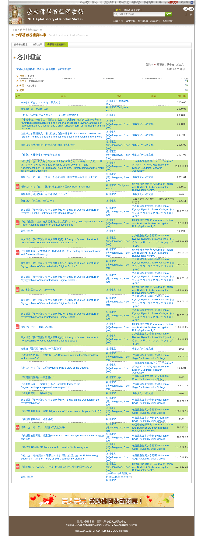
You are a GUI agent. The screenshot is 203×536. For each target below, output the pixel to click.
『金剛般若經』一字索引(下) (36, 393)
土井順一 (111, 473)
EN (191, 9)
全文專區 (131, 21)
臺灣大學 (82, 521)
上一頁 (188, 14)
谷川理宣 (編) (113, 377)
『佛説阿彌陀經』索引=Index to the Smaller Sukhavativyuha (54, 447)
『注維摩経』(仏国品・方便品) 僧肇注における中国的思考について (57, 466)
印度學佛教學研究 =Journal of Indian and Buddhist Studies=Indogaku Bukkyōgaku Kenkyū (152, 186)
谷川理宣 (111, 114)
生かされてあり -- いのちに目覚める (41, 102)
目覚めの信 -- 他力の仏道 (34, 108)
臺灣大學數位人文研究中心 (111, 521)
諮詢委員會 (110, 2)
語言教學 (155, 21)
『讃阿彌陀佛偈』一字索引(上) (37, 377)
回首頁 (184, 2)
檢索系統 (118, 21)
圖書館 (90, 521)
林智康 (116, 476)
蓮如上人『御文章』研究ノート (38, 200)
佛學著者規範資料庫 (31, 29)
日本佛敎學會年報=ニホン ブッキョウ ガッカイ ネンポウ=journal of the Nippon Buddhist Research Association (153, 166)
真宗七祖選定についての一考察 (38, 289)
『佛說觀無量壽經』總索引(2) (37, 419)
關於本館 (97, 2)
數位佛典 (143, 21)
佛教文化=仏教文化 (142, 124)
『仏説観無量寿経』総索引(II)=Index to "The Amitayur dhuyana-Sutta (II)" (61, 411)
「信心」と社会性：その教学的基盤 (40, 154)
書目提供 (136, 2)
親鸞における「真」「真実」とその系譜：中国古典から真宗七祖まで (59, 177)
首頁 (14, 29)
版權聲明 (149, 2)
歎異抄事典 (27, 230)
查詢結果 (37, 44)
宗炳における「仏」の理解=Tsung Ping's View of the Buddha (54, 367)
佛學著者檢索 (21, 44)
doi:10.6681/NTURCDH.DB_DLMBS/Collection (101, 530)
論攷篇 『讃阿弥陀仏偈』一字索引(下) (41, 348)
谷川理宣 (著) (113, 289)
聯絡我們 (124, 2)
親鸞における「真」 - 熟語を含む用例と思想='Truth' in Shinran (55, 186)
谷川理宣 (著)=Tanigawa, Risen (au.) (118, 124)
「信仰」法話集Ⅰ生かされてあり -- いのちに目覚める (50, 114)
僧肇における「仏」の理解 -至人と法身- (43, 427)
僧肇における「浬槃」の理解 (37, 327)
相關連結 (168, 21)
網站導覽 (85, 2)
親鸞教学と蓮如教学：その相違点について (44, 194)
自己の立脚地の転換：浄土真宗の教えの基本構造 (48, 144)
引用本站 (161, 2)
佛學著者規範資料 (56, 44)
